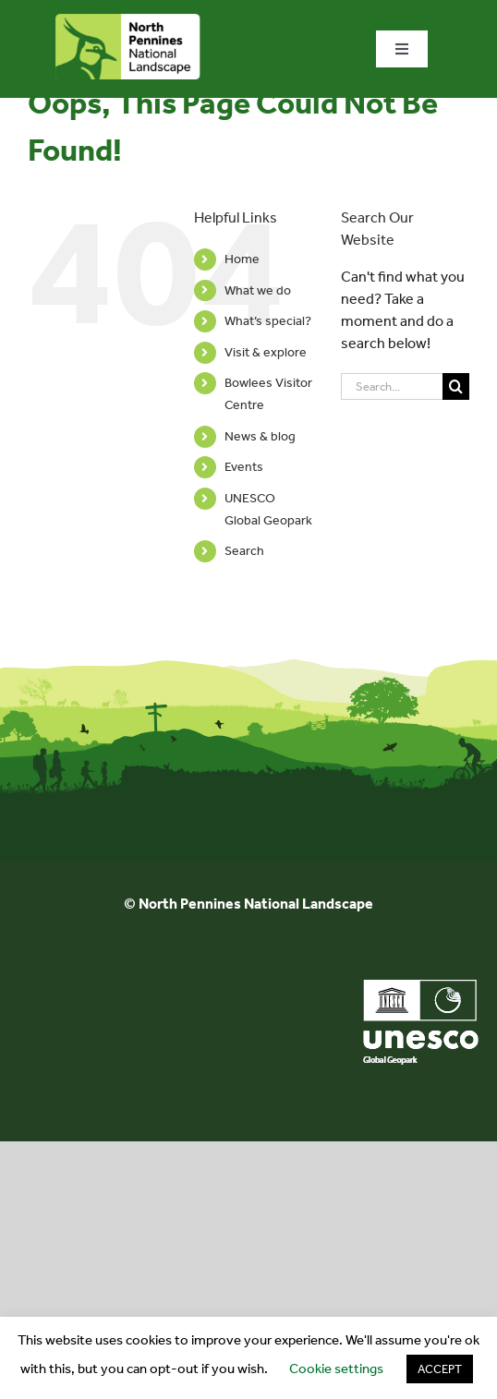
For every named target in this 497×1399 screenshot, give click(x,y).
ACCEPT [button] (440, 1369)
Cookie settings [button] (336, 1368)
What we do (257, 290)
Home (242, 259)
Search (244, 551)
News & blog (260, 436)
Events (243, 467)
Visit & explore (265, 352)
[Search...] (391, 386)
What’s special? (267, 321)
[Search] (455, 386)
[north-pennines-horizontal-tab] (127, 21)
